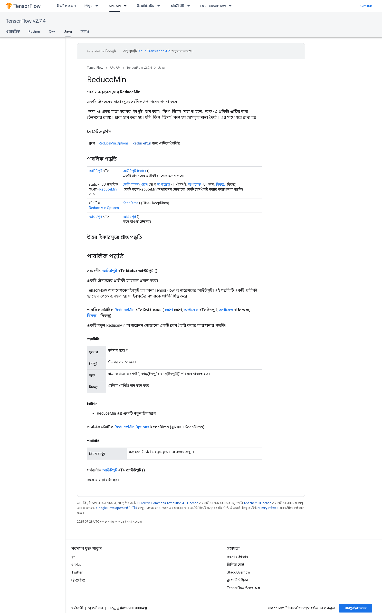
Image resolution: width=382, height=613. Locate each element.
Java (161, 67)
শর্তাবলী (77, 608)
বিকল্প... (221, 184)
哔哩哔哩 (78, 580)
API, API (115, 67)
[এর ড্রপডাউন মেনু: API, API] (127, 6)
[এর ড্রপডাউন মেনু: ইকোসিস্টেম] (160, 6)
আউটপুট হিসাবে (134, 171)
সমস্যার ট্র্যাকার (237, 557)
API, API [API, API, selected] (114, 6)
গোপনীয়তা (95, 608)
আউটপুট (95, 171)
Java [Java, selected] (68, 31)
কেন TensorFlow (213, 6)
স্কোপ (144, 184)
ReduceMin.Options (114, 143)
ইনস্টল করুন (66, 6)
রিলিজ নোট (235, 564)
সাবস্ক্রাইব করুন (355, 608)
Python (34, 31)
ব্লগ (73, 557)
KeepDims (130, 203)
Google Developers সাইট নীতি (116, 508)
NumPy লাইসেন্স (268, 508)
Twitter (77, 572)
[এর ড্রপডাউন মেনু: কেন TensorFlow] (232, 6)
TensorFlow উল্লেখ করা (243, 588)
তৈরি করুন (131, 184)
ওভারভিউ (13, 31)
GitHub (366, 6)
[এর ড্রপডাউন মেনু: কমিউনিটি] (190, 6)
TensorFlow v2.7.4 (26, 21)
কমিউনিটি (177, 6)
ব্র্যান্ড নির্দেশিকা (237, 580)
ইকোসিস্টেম (145, 6)
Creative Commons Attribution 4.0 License (168, 503)
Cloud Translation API (154, 51)
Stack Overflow (238, 572)
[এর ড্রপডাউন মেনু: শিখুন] (98, 6)
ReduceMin (142, 143)
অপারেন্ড (163, 184)
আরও (85, 31)
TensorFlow (95, 67)
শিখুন (88, 6)
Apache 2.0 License (257, 503)
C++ (52, 31)
